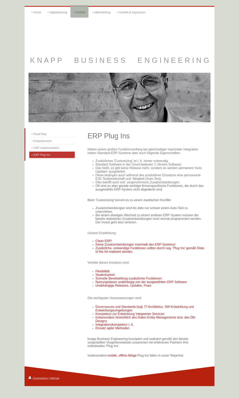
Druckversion (38, 378)
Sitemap (54, 378)
